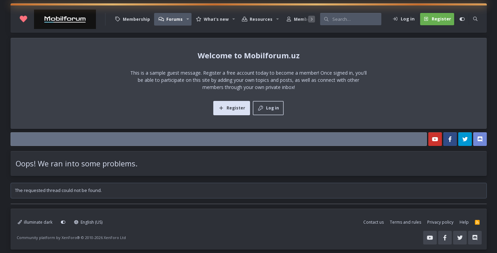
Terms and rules (405, 222)
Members (304, 19)
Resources (261, 19)
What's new (216, 19)
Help (464, 222)
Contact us (373, 222)
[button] (188, 19)
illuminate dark (35, 222)
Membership (136, 19)
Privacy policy (440, 222)
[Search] (356, 19)
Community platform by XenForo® (71, 237)
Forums (174, 19)
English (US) (88, 222)
